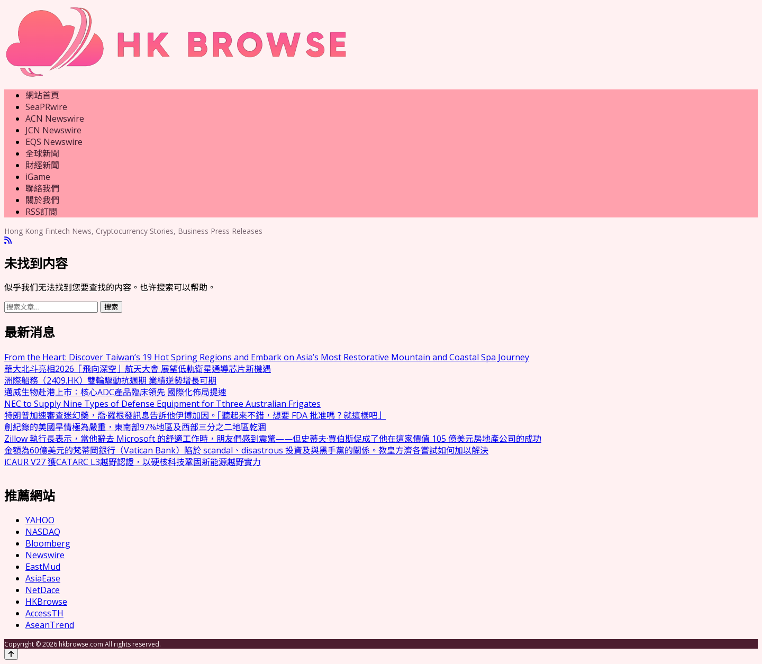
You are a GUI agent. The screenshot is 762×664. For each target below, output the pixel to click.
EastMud (42, 566)
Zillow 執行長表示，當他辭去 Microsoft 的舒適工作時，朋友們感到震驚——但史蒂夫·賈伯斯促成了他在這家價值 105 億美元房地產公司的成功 (272, 438)
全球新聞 (42, 153)
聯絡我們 (42, 188)
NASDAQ (42, 532)
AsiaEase (42, 578)
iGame (37, 177)
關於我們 (42, 200)
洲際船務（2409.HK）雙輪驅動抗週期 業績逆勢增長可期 (110, 380)
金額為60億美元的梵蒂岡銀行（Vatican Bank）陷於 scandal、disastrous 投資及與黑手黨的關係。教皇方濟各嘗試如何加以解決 (246, 450)
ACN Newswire (54, 118)
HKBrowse (46, 601)
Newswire (45, 555)
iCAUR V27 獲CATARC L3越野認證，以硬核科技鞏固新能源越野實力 (132, 462)
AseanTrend (49, 625)
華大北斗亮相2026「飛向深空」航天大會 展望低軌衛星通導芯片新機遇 (137, 369)
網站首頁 (42, 95)
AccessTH (44, 613)
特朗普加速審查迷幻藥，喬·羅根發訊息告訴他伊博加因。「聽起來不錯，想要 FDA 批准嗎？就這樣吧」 (195, 415)
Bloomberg (47, 543)
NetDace (42, 590)
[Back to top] (11, 654)
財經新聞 (42, 165)
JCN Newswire (53, 130)
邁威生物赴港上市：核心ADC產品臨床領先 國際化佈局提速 (115, 392)
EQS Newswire (54, 142)
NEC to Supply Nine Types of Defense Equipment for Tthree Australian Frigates (162, 404)
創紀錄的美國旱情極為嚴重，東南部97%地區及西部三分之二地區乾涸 (135, 427)
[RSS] (8, 240)
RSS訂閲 (41, 211)
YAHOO (40, 520)
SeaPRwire (46, 107)
